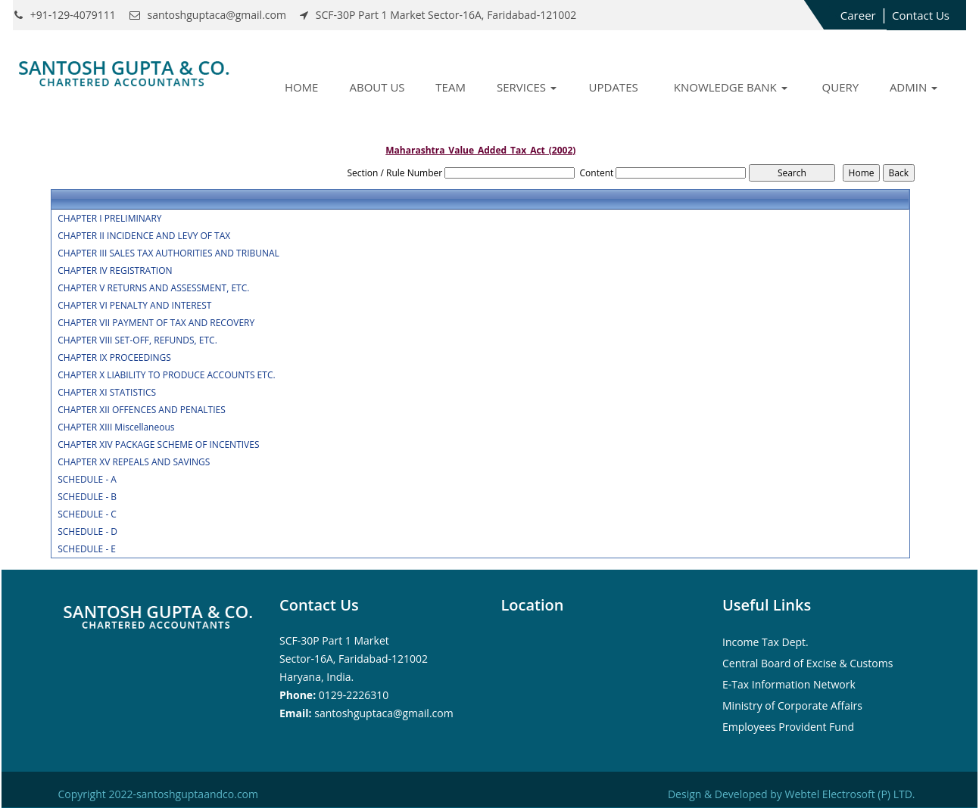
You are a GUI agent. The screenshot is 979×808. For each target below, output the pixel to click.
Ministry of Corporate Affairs (792, 705)
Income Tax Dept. (765, 642)
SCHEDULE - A (87, 480)
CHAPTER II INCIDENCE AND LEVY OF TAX (144, 236)
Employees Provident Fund (788, 726)
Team (450, 87)
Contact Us (920, 15)
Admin (913, 87)
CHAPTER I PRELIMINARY (109, 219)
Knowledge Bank (730, 87)
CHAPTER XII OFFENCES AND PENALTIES (142, 410)
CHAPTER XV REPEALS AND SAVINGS (134, 462)
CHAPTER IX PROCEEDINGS (114, 358)
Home (302, 87)
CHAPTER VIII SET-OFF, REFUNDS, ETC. (137, 340)
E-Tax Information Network (789, 684)
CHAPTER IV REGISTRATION (115, 271)
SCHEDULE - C (87, 514)
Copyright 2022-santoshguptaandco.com (158, 794)
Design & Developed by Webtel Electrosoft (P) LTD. (791, 794)
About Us (376, 87)
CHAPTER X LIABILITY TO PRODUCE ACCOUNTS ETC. (166, 375)
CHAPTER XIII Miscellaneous (116, 427)
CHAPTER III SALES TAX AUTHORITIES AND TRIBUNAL (168, 253)
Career (858, 15)
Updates (613, 87)
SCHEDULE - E (87, 549)
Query (840, 87)
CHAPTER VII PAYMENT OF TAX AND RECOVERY (156, 323)
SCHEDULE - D (87, 532)
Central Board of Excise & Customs (807, 663)
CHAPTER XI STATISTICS (107, 393)
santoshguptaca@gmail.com (383, 713)
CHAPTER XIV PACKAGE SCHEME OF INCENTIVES (158, 445)
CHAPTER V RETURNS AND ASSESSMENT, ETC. (153, 288)
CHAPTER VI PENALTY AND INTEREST (134, 306)
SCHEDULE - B (87, 497)
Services (527, 87)
